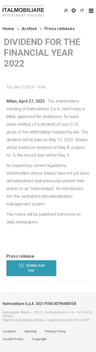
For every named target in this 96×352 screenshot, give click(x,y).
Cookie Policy (13, 339)
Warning (30, 331)
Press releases (60, 28)
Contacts (9, 331)
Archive (29, 28)
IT (82, 10)
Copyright (39, 339)
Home (8, 28)
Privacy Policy (55, 331)
